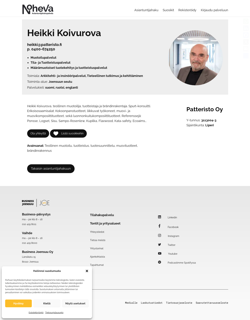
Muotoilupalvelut (43, 57)
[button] (87, 271)
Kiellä (47, 303)
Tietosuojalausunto (54, 312)
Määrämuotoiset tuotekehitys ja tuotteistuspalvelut (69, 68)
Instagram (168, 236)
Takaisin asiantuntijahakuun (51, 168)
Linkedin (167, 217)
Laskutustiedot (152, 302)
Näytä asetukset (75, 303)
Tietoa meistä (97, 240)
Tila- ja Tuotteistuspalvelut (50, 62)
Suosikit (168, 10)
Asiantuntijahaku (146, 10)
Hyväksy (18, 303)
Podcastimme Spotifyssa (177, 262)
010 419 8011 (29, 224)
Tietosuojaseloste (179, 302)
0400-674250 (43, 49)
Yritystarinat (96, 248)
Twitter (166, 245)
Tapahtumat (97, 265)
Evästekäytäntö (36, 312)
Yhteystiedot (97, 232)
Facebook (168, 227)
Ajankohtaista (97, 256)
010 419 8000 (29, 243)
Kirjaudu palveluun (214, 10)
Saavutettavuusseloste (212, 302)
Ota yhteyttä (38, 133)
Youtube (167, 253)
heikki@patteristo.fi (44, 44)
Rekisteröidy (187, 10)
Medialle (131, 302)
